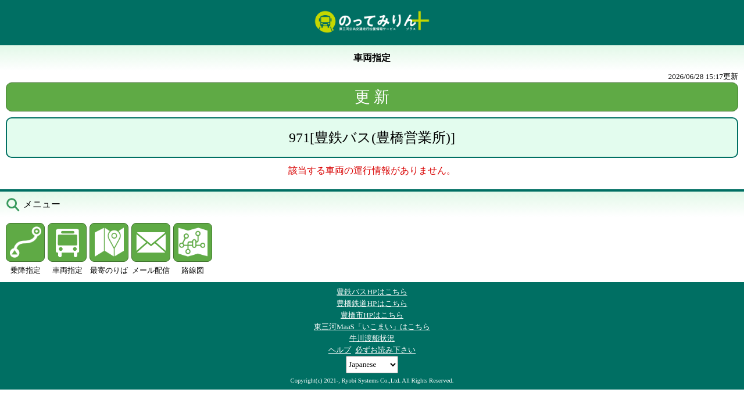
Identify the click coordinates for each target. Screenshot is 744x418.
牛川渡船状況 (372, 338)
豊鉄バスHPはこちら (372, 291)
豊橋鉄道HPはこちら (372, 303)
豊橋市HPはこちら (372, 315)
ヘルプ (339, 349)
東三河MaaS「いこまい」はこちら (372, 326)
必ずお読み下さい (385, 349)
